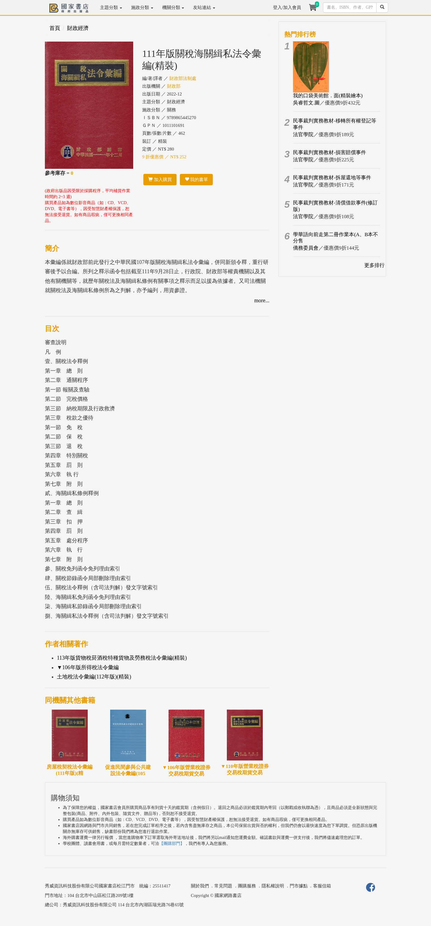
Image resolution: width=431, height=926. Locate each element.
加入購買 (160, 179)
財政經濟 (78, 28)
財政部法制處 (182, 78)
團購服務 (247, 886)
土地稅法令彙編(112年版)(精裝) (94, 677)
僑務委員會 (305, 248)
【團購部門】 (171, 843)
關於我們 (200, 886)
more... (261, 300)
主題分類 (111, 7)
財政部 (173, 86)
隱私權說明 (273, 886)
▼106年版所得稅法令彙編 (88, 667)
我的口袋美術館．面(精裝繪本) (327, 95)
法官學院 (303, 134)
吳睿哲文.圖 (306, 103)
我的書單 (196, 179)
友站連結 (204, 7)
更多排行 (374, 265)
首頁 (54, 28)
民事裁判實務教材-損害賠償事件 (329, 152)
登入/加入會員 (287, 7)
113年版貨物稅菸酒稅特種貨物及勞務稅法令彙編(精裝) (122, 658)
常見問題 (223, 886)
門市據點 (299, 886)
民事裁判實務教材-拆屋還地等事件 (332, 177)
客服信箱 (322, 886)
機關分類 (173, 7)
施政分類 (142, 7)
